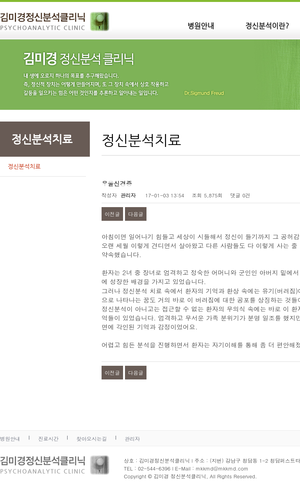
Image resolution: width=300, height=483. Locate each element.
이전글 (112, 214)
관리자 (132, 438)
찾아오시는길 (91, 438)
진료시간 (48, 438)
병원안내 (201, 25)
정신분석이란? (267, 25)
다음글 (135, 214)
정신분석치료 (24, 166)
